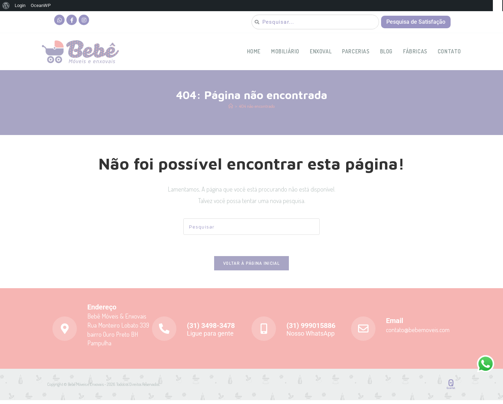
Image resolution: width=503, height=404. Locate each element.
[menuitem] (6, 5)
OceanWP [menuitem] (41, 5)
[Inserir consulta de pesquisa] (251, 230)
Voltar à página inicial (251, 267)
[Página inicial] (230, 110)
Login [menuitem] (20, 5)
